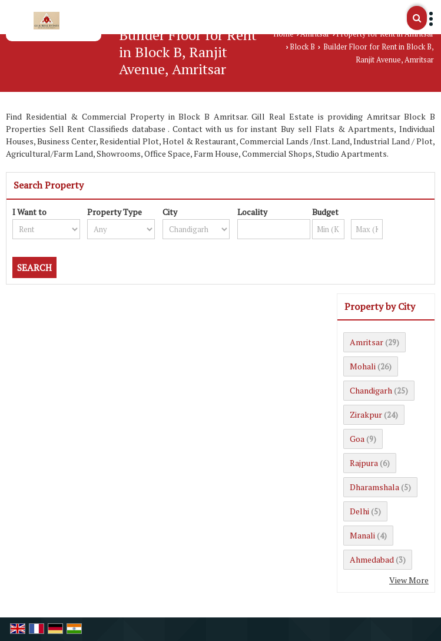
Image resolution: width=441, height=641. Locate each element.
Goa (357, 438)
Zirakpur (366, 414)
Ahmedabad (372, 559)
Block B (302, 47)
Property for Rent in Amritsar (385, 34)
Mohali (363, 366)
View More (409, 580)
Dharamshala (374, 487)
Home (283, 34)
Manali (362, 535)
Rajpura (364, 462)
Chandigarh (371, 390)
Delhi (359, 511)
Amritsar (315, 34)
